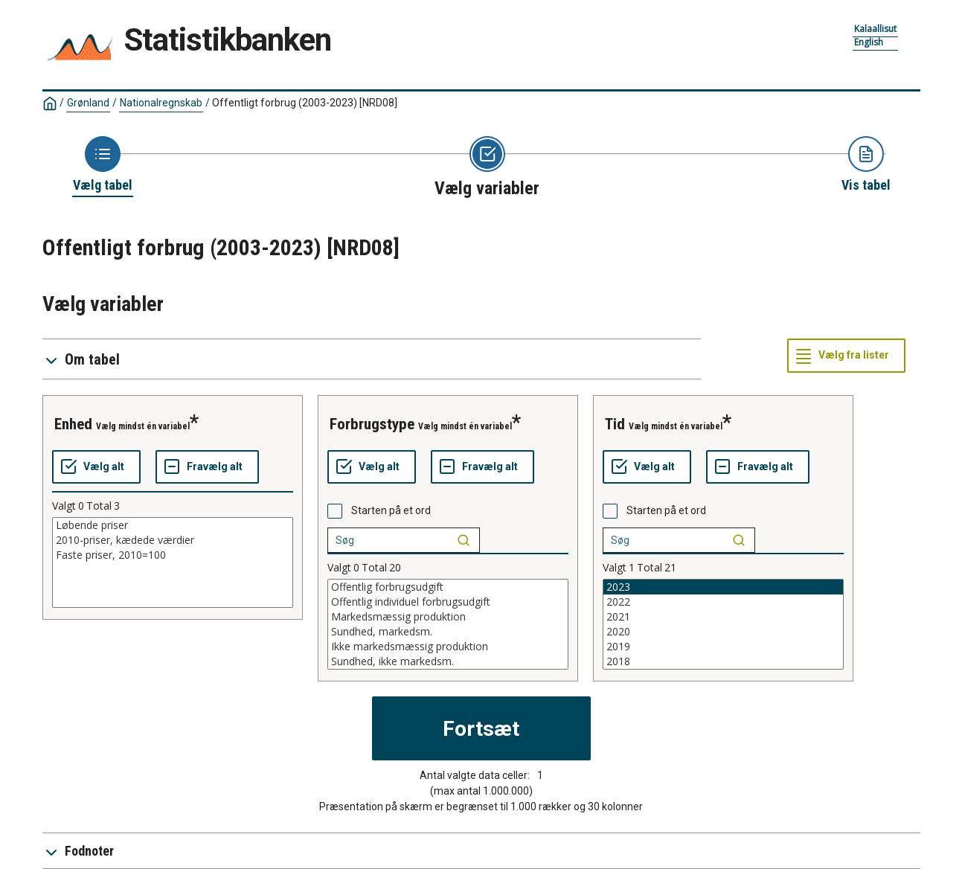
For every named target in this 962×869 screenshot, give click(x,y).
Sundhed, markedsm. (448, 631)
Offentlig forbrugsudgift (448, 587)
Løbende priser (172, 525)
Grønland (88, 103)
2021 (723, 616)
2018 (723, 661)
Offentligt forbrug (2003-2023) (304, 103)
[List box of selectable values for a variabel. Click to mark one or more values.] (172, 562)
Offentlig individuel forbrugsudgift (448, 601)
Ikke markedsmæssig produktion (448, 646)
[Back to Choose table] (102, 165)
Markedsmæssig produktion (448, 616)
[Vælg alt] (96, 467)
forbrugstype (372, 424)
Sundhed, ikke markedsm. (448, 661)
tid (615, 424)
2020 (723, 631)
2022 (723, 601)
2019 (723, 646)
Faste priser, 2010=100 (172, 555)
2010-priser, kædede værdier (172, 540)
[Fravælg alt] (207, 467)
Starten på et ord (391, 510)
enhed (73, 424)
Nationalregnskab (161, 103)
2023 (723, 587)
